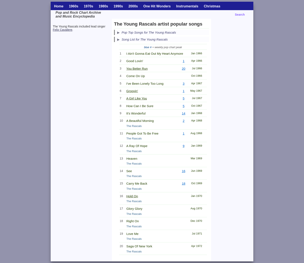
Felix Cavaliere (62, 29)
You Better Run (137, 68)
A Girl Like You (136, 98)
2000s (133, 6)
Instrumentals (187, 6)
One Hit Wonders (157, 6)
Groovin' (132, 91)
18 (183, 183)
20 (183, 68)
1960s (73, 6)
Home (58, 6)
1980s (103, 6)
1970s (88, 6)
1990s (118, 6)
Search (240, 14)
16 (183, 171)
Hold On (132, 196)
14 (183, 113)
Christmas (212, 6)
